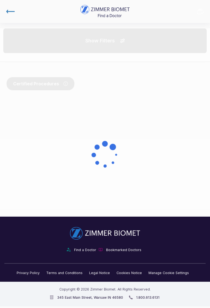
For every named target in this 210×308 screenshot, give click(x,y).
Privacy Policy (28, 273)
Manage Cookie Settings (168, 273)
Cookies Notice (129, 273)
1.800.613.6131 (147, 297)
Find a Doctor (85, 250)
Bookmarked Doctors (200, 11)
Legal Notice (99, 273)
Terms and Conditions (64, 273)
